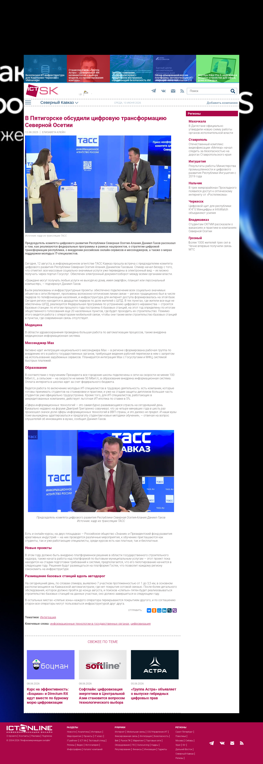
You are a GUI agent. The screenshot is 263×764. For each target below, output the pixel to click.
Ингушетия (197, 161)
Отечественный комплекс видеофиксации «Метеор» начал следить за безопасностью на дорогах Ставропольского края (210, 149)
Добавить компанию (222, 103)
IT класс (99, 736)
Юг (184, 745)
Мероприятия (74, 736)
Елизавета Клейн (53, 132)
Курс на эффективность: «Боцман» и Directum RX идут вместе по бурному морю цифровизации (48, 696)
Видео (80, 745)
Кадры (154, 745)
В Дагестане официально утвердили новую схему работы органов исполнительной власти (211, 129)
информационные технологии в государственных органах (89, 623)
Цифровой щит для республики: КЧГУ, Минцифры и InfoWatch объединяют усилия (210, 209)
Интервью (96, 732)
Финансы (137, 749)
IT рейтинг (72, 740)
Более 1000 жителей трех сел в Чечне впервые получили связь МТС (210, 246)
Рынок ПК (126, 740)
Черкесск (196, 201)
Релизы (71, 745)
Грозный (195, 238)
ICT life (83, 740)
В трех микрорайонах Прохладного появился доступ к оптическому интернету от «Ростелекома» (213, 191)
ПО (133, 745)
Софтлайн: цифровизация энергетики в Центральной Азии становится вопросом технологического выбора (102, 696)
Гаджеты (162, 749)
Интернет (120, 732)
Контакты (24, 736)
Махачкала (197, 121)
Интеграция (48, 617)
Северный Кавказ (185, 753)
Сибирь (189, 740)
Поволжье (181, 736)
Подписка (47, 736)
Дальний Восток (184, 749)
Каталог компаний (92, 749)
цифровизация (141, 623)
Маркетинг (138, 740)
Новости (71, 732)
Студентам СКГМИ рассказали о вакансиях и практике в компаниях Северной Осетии (213, 227)
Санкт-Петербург (184, 732)
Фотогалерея (92, 745)
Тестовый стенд (97, 740)
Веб (117, 740)
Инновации (150, 749)
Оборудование (122, 745)
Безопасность (161, 736)
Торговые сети (153, 740)
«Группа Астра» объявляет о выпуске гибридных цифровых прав (153, 693)
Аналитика (83, 732)
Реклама (35, 736)
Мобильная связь (136, 732)
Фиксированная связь (126, 736)
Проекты (87, 736)
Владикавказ (199, 220)
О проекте (12, 736)
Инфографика (74, 749)
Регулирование (122, 749)
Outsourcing (143, 745)
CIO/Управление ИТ (157, 732)
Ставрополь (198, 140)
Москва (179, 740)
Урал (178, 745)
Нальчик (195, 183)
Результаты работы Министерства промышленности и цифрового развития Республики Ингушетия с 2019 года (212, 171)
